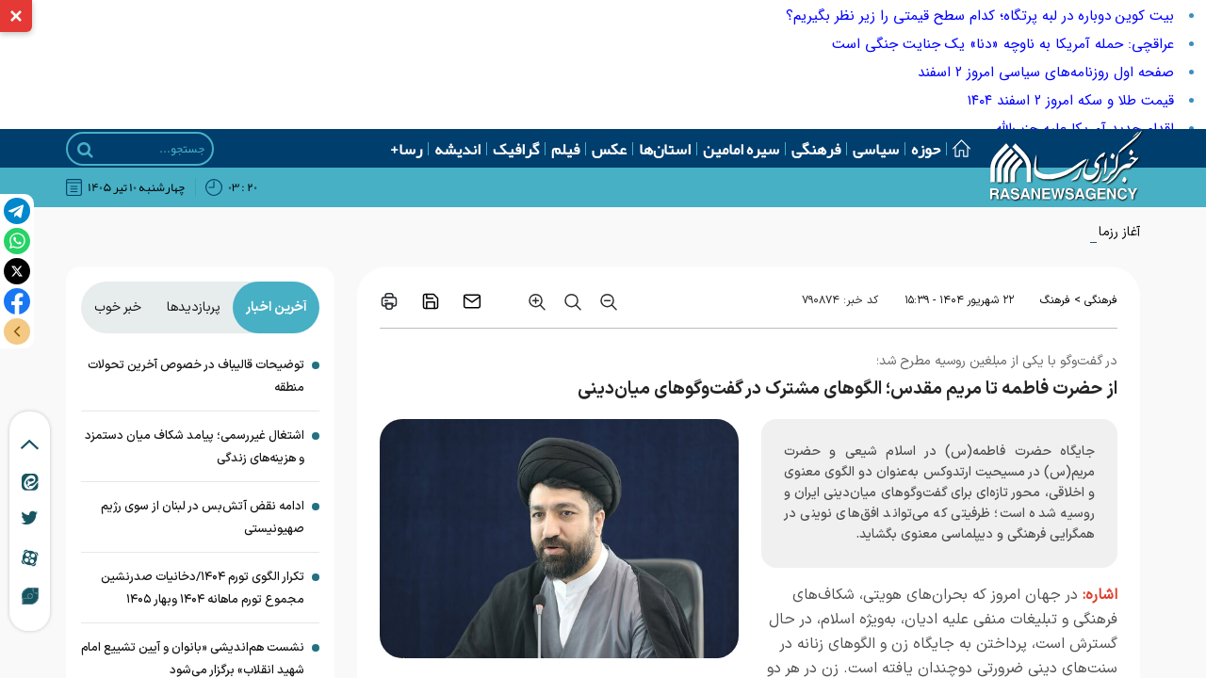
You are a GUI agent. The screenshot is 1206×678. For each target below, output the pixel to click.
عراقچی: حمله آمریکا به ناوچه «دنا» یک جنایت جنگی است (1003, 44)
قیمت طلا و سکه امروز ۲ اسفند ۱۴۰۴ (1071, 100)
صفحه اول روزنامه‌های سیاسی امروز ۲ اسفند (1046, 72)
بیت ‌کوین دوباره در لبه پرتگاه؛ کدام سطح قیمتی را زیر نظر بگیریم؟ (980, 16)
